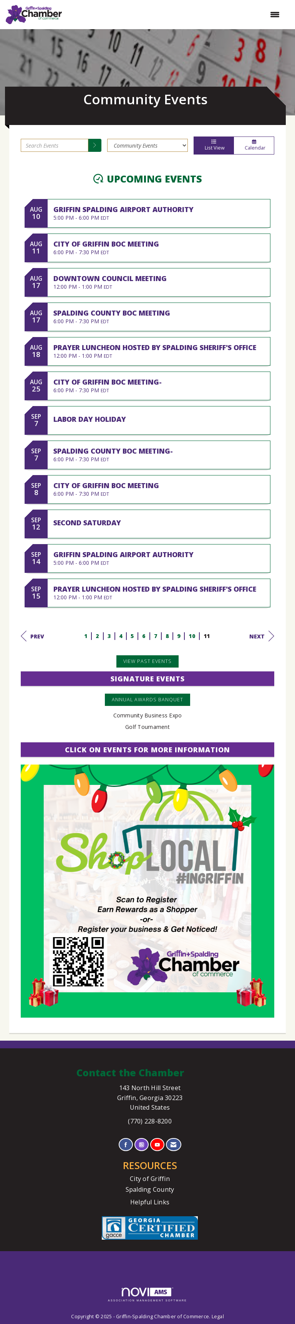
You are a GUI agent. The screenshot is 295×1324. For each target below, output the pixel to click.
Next (261, 636)
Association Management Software (147, 1295)
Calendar (254, 145)
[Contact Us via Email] (173, 1144)
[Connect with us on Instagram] (141, 1144)
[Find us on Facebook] (126, 1144)
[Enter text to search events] (54, 145)
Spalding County (150, 1189)
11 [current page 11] (207, 636)
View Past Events (147, 661)
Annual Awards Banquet (147, 699)
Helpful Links (149, 1202)
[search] (94, 145)
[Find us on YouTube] (157, 1144)
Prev (32, 636)
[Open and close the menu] (174, 14)
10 (192, 636)
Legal (218, 1316)
